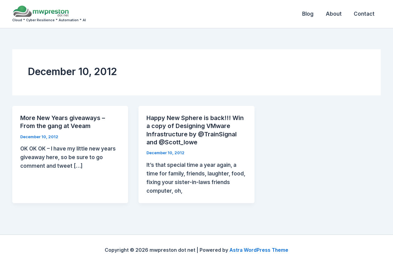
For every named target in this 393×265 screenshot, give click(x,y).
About (336, 14)
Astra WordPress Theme (259, 250)
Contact (365, 14)
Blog (312, 14)
